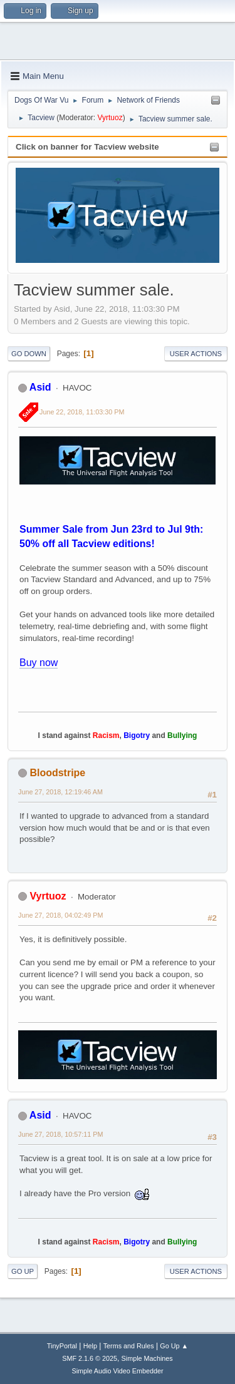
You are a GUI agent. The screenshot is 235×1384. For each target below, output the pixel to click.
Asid (40, 387)
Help (90, 1346)
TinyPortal (62, 1346)
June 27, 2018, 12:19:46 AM (60, 792)
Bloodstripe (57, 772)
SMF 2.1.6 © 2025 (89, 1358)
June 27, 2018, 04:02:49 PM (60, 915)
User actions (196, 353)
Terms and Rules (128, 1346)
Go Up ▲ (174, 1346)
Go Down (28, 353)
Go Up (22, 1271)
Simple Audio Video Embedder (117, 1371)
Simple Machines (147, 1358)
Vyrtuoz (109, 117)
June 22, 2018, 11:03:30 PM (81, 412)
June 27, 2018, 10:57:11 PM (60, 1134)
